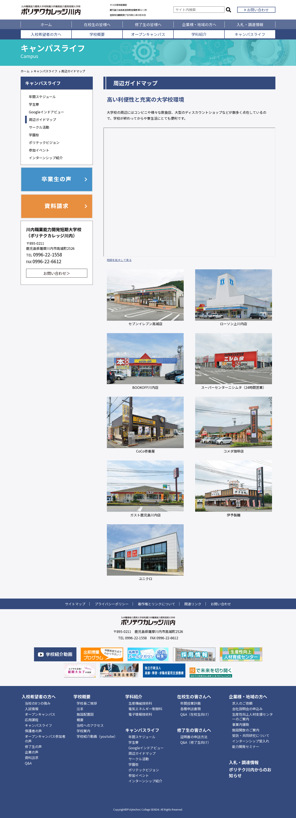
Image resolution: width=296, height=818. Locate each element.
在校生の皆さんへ (194, 696)
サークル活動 (39, 127)
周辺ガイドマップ (42, 119)
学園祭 (34, 134)
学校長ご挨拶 (87, 703)
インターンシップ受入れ (250, 741)
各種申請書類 (190, 708)
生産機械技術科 (140, 703)
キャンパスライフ (250, 34)
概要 (80, 719)
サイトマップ (75, 604)
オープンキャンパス (148, 34)
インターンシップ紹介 (46, 157)
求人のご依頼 (242, 703)
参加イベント (39, 150)
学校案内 (83, 730)
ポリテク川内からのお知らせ (250, 772)
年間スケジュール (42, 96)
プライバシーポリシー (112, 604)
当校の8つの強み (38, 703)
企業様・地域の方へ (199, 24)
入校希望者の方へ (46, 34)
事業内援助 (240, 724)
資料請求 (31, 757)
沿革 (80, 708)
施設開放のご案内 (245, 729)
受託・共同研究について (250, 735)
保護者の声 (33, 730)
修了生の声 (33, 746)
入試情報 (31, 708)
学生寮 (34, 104)
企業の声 (31, 752)
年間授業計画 (190, 703)
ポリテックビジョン (44, 142)
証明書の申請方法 (193, 736)
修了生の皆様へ (148, 24)
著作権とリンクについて (156, 604)
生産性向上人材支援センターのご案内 (252, 716)
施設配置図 (85, 714)
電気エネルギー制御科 (145, 708)
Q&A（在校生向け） (195, 714)
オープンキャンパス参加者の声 (45, 739)
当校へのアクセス (90, 725)
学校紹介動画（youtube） (97, 736)
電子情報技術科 (140, 714)
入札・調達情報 (250, 24)
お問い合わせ (256, 9)
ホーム (46, 24)
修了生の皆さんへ (194, 730)
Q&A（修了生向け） (195, 742)
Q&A (28, 763)
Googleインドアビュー (46, 111)
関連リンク (192, 604)
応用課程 (31, 719)
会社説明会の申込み (247, 708)
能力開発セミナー (245, 746)
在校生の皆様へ (97, 24)
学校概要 (97, 34)
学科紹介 (199, 34)
